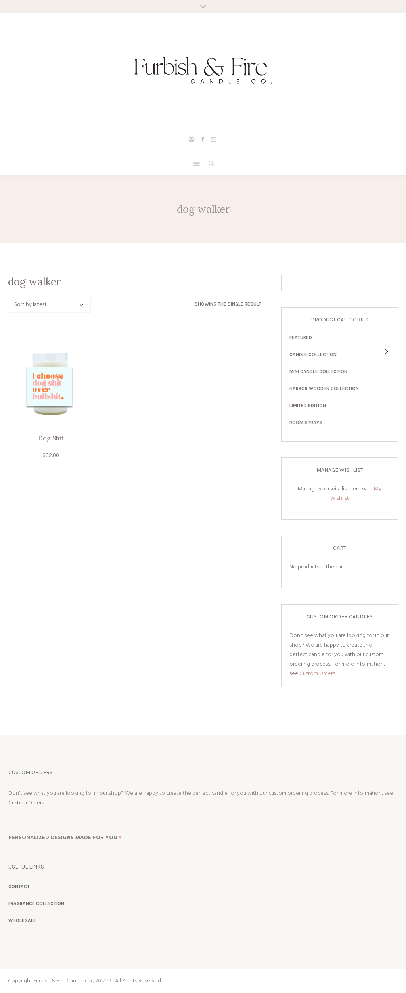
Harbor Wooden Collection (324, 388)
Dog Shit (51, 438)
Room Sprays (305, 422)
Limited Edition (307, 405)
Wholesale (22, 920)
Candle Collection (313, 354)
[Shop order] (49, 305)
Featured (300, 337)
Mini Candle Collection (318, 371)
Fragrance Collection (36, 903)
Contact (19, 886)
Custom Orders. (317, 673)
